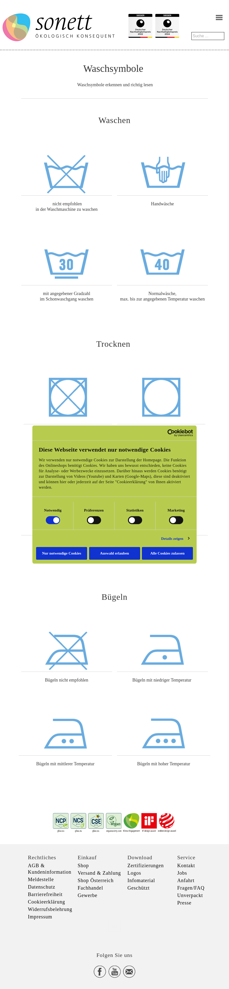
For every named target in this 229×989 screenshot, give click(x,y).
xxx (114, 926)
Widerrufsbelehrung (50, 909)
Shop (83, 865)
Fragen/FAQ (191, 888)
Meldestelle (41, 879)
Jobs (182, 873)
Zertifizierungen (145, 865)
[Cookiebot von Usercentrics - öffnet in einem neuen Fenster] (171, 432)
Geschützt (138, 888)
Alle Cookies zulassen (167, 553)
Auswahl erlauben (114, 553)
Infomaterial (141, 880)
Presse (184, 902)
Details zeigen (172, 538)
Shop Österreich (96, 880)
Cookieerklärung (46, 901)
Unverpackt (190, 895)
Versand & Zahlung (99, 873)
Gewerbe (87, 895)
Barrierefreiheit (45, 894)
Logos (134, 873)
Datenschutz (41, 887)
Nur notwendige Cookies (61, 553)
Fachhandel (90, 888)
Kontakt (186, 865)
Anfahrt (185, 880)
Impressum (40, 916)
